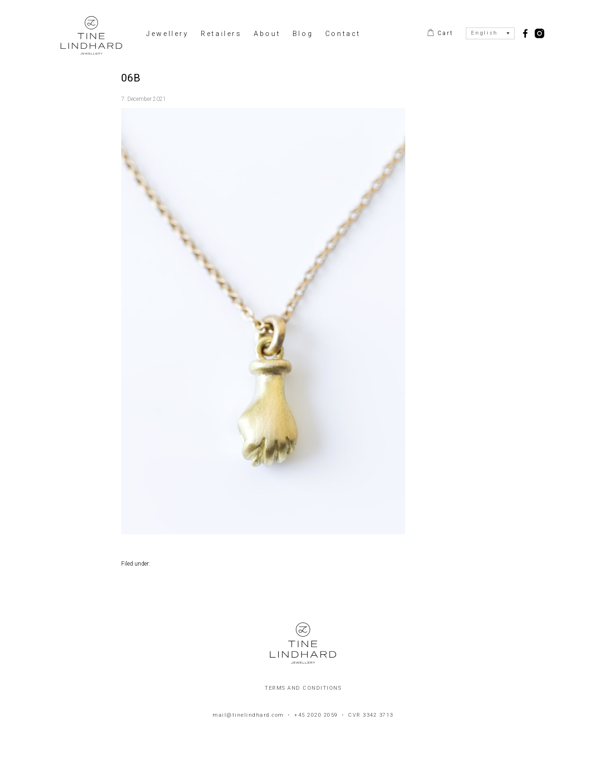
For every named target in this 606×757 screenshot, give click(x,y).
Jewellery (167, 34)
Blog (303, 34)
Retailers (221, 34)
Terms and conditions (303, 688)
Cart (444, 33)
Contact (343, 34)
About (267, 34)
